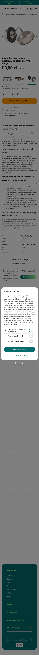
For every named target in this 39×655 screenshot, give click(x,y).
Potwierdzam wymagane (19, 355)
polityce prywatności (18, 307)
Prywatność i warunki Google (22, 311)
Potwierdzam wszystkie (19, 349)
